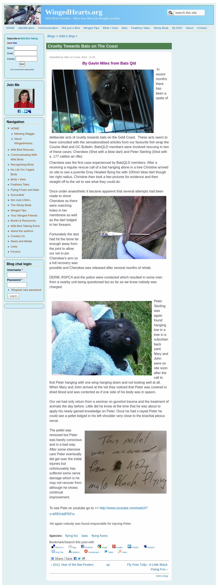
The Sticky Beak (21, 205)
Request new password (26, 289)
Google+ (117, 547)
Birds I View (110, 28)
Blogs (51, 36)
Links (14, 246)
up (108, 564)
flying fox (71, 535)
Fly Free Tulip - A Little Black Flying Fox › (147, 567)
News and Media (21, 241)
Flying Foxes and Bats (25, 189)
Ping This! (57, 552)
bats (85, 535)
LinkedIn (133, 547)
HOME (10, 28)
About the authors (22, 231)
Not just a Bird (71, 28)
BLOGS (177, 28)
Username (15, 269)
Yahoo (122, 552)
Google (102, 547)
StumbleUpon (91, 552)
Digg (72, 547)
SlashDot (74, 552)
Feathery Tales (140, 28)
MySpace (149, 547)
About (189, 28)
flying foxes (100, 535)
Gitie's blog (67, 36)
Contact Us (18, 236)
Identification (26, 28)
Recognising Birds (22, 164)
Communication (48, 28)
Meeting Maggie (24, 133)
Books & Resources (23, 220)
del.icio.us (57, 547)
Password (15, 279)
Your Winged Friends (24, 215)
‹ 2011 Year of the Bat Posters (72, 564)
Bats (125, 28)
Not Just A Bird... (21, 200)
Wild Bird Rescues (22, 149)
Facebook (87, 547)
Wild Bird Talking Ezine (25, 226)
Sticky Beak (161, 28)
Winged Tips (91, 28)
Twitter (108, 552)
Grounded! (17, 194)
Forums (15, 251)
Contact (202, 28)
